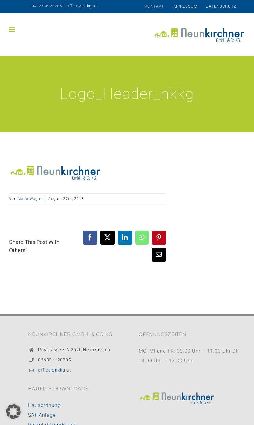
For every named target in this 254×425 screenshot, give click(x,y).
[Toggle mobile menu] (12, 30)
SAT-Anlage (42, 415)
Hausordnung (44, 405)
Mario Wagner (31, 199)
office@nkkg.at (82, 6)
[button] (13, 411)
